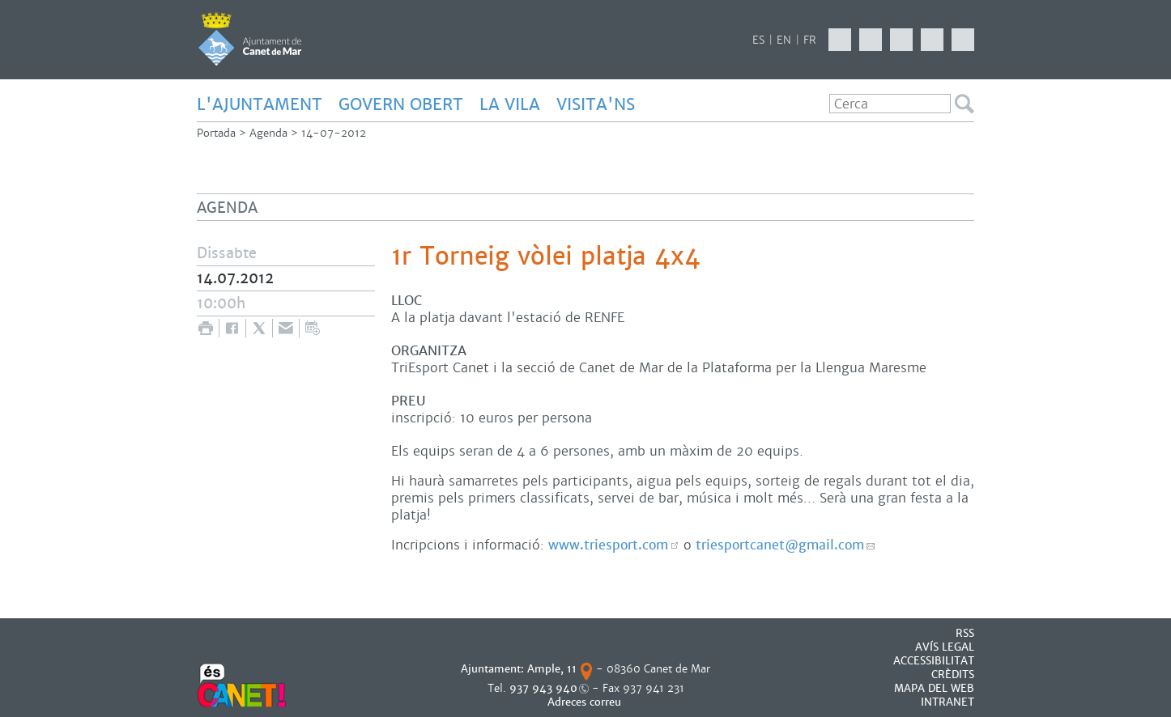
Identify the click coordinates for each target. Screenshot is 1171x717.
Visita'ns (595, 104)
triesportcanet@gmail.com (780, 545)
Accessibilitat (933, 661)
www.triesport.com (608, 545)
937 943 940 (543, 688)
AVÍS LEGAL (944, 647)
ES (758, 40)
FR (809, 40)
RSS (965, 633)
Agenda (268, 133)
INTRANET (947, 702)
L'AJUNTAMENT (259, 104)
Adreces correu (585, 702)
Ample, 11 (552, 669)
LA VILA (509, 104)
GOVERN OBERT (401, 104)
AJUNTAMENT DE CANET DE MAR (250, 39)
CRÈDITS (952, 674)
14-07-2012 (333, 133)
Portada (216, 133)
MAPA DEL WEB (934, 688)
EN (784, 40)
